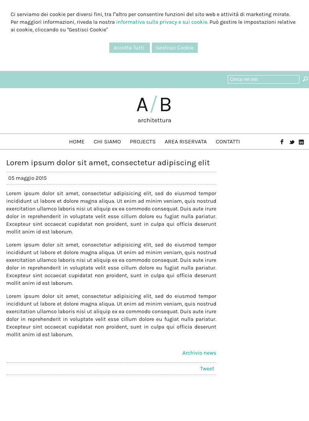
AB (154, 104)
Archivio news (199, 353)
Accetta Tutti (129, 47)
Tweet (207, 368)
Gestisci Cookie (175, 47)
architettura (154, 120)
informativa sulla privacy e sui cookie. (162, 22)
